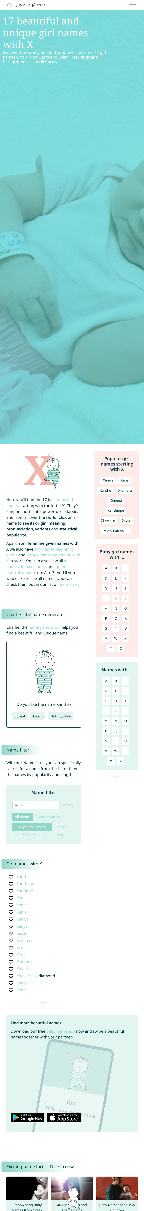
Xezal (21, 933)
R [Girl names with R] (125, 618)
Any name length (32, 827)
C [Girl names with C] (125, 568)
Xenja (21, 912)
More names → (116, 530)
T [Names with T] (116, 741)
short (62, 827)
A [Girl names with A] (106, 568)
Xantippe (24, 890)
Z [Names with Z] (121, 761)
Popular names (48, 816)
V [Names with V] (106, 751)
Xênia (21, 990)
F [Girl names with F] (125, 578)
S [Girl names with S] (106, 628)
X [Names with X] (125, 751)
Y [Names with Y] (111, 761)
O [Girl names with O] (125, 608)
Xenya (22, 926)
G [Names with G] (106, 701)
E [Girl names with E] (116, 578)
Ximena (23, 940)
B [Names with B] (116, 681)
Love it (20, 716)
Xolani (22, 968)
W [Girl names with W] (115, 638)
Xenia (21, 904)
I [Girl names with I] (125, 588)
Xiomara (24, 961)
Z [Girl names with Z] (121, 648)
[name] (35, 805)
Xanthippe (25, 883)
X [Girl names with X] (125, 638)
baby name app (60, 1031)
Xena (21, 897)
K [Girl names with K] (116, 598)
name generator (43, 627)
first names (68, 584)
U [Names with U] (125, 741)
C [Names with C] (125, 681)
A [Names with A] (106, 681)
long (59, 835)
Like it (38, 716)
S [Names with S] (106, 741)
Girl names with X (24, 864)
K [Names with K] (116, 711)
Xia (19, 947)
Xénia (21, 983)
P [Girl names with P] (106, 618)
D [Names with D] (106, 690)
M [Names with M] (106, 721)
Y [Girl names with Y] (111, 648)
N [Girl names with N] (116, 608)
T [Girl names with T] (116, 628)
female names (34, 566)
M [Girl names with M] (106, 608)
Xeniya (22, 919)
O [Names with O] (125, 721)
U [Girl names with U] (125, 628)
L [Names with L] (126, 711)
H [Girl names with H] (116, 588)
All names (23, 816)
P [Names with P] (106, 731)
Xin (19, 954)
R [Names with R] (125, 731)
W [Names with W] (115, 751)
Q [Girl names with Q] (116, 618)
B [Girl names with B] (116, 568)
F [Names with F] (125, 690)
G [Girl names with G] (106, 588)
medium (29, 835)
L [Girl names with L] (126, 598)
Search (67, 805)
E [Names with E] (116, 690)
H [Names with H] (116, 701)
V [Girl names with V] (106, 638)
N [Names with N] (116, 721)
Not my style (60, 716)
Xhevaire (24, 975)
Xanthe (23, 876)
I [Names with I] (125, 701)
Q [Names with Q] (116, 731)
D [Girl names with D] (106, 578)
